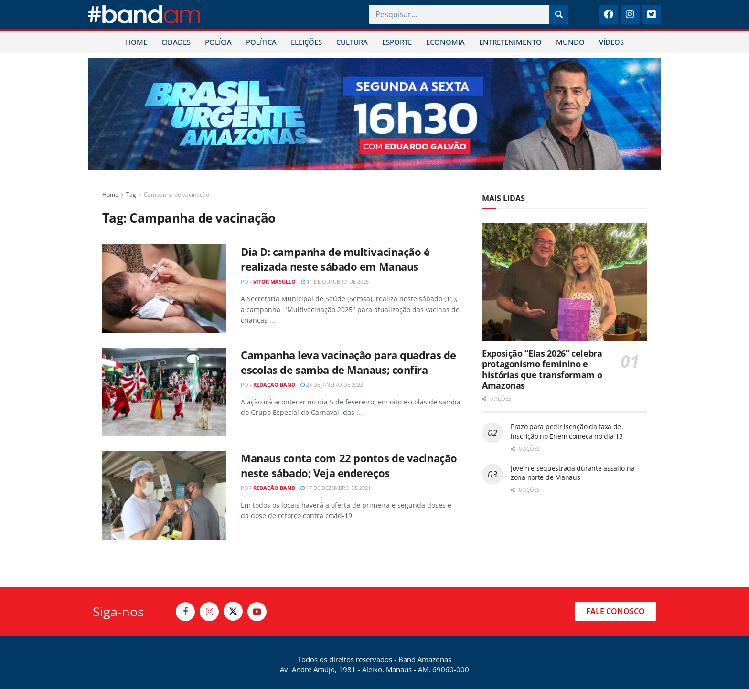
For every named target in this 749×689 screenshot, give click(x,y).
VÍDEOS (611, 42)
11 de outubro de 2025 (335, 281)
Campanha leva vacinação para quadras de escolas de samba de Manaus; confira (348, 362)
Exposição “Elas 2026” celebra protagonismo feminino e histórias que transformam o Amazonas (542, 370)
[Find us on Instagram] (209, 611)
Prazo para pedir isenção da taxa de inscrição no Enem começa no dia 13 (566, 431)
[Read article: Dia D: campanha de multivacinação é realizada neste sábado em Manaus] (164, 288)
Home (110, 195)
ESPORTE (397, 42)
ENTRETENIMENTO (510, 42)
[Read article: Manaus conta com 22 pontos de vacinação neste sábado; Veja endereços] (164, 495)
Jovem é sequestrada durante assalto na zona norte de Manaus (572, 473)
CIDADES (176, 42)
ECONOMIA (445, 42)
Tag (131, 195)
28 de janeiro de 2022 (331, 384)
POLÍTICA (261, 42)
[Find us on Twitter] (233, 611)
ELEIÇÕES (306, 42)
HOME (136, 42)
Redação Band (274, 384)
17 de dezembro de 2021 (335, 487)
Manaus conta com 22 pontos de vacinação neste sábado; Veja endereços (349, 465)
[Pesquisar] (558, 14)
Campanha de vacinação (176, 195)
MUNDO (570, 42)
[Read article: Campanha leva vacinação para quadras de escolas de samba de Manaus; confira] (164, 392)
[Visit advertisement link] (374, 114)
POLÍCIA (218, 42)
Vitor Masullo (274, 281)
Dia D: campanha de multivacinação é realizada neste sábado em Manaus (335, 259)
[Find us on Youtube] (257, 611)
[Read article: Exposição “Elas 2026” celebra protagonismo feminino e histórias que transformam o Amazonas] (564, 282)
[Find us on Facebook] (185, 611)
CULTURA (352, 42)
